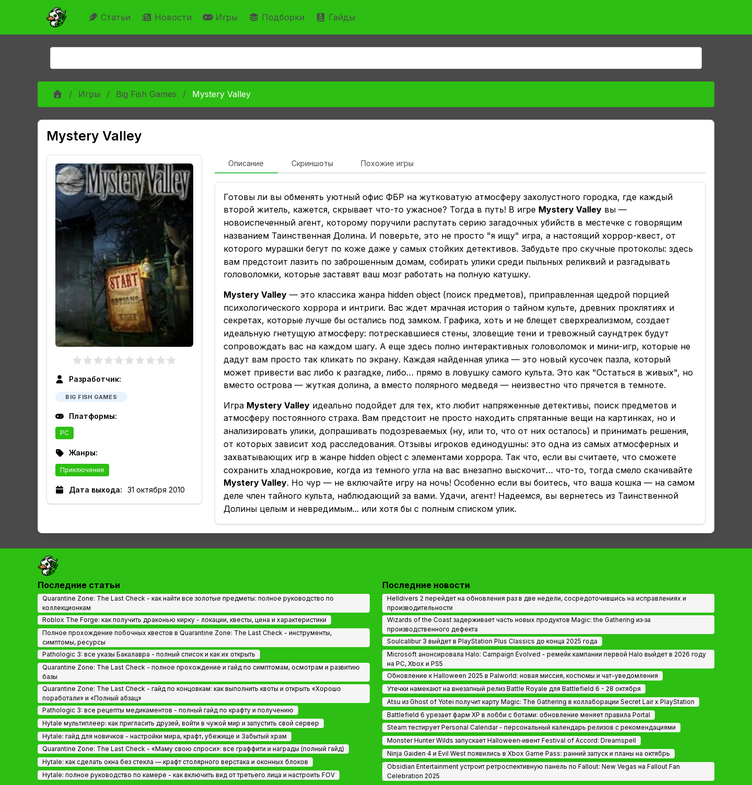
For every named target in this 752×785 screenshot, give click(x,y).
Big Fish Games (146, 94)
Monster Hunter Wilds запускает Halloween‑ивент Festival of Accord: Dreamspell (511, 740)
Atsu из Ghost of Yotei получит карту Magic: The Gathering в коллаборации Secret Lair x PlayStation (541, 702)
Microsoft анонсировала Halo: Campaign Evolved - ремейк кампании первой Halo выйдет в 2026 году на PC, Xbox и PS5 (546, 658)
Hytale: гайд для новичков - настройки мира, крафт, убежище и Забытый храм (164, 736)
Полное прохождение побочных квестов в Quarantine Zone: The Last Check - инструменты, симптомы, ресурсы (187, 637)
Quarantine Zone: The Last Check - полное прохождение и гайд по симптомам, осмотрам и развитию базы (201, 672)
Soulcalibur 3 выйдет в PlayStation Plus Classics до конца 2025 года (492, 641)
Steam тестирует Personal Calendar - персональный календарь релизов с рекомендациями (531, 727)
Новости (168, 17)
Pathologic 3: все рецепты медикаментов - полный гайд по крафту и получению (167, 710)
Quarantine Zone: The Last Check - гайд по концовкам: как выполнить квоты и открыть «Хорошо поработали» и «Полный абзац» (191, 693)
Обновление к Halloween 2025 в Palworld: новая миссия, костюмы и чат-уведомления (522, 675)
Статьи (110, 17)
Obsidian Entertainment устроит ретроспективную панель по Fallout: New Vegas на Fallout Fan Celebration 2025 (533, 771)
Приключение (82, 470)
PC (64, 433)
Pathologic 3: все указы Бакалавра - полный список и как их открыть (148, 654)
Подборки (278, 17)
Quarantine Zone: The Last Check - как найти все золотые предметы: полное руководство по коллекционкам (188, 603)
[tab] (246, 164)
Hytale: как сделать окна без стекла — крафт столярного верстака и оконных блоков (175, 762)
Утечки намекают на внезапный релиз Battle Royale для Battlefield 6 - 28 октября (514, 689)
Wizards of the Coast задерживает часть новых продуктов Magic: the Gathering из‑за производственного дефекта (519, 624)
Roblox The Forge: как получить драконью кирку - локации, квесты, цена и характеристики (184, 620)
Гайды (336, 17)
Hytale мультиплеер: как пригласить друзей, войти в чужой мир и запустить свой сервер (180, 723)
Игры (221, 17)
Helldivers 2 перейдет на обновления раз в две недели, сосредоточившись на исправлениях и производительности (536, 603)
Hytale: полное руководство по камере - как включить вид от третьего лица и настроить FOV (188, 775)
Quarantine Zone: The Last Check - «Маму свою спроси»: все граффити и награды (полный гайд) (193, 749)
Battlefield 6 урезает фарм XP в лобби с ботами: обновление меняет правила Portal (518, 715)
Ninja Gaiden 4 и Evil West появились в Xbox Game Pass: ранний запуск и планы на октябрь (528, 753)
